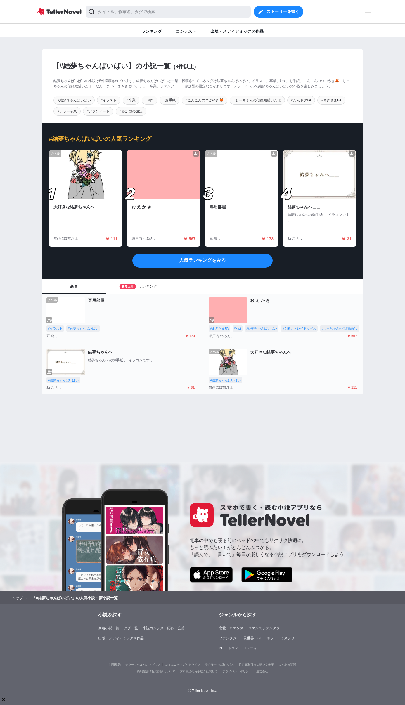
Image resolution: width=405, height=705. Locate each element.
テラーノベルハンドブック (142, 664)
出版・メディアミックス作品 (121, 638)
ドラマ (233, 648)
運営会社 (262, 671)
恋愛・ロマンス (231, 628)
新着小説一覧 (108, 628)
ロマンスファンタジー (265, 628)
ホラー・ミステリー (282, 638)
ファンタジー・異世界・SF (240, 638)
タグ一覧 (131, 628)
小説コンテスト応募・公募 (164, 628)
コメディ (250, 648)
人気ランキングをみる (202, 260)
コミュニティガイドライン (182, 664)
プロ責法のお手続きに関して (199, 671)
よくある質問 (287, 664)
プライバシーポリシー (237, 671)
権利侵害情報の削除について (156, 671)
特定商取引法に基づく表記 (256, 664)
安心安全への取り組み (219, 664)
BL (221, 648)
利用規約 (115, 664)
